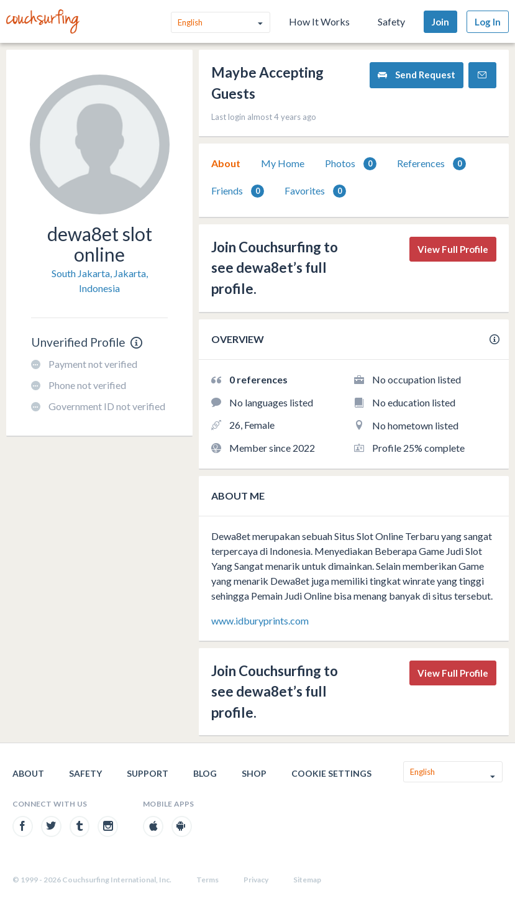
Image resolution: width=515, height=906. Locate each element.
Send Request (416, 75)
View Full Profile (452, 249)
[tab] (225, 163)
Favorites (315, 191)
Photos (350, 163)
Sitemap (307, 879)
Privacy (256, 879)
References (431, 163)
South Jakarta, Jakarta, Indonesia (100, 280)
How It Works (319, 21)
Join (440, 21)
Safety (391, 21)
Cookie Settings (331, 773)
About (225, 163)
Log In (488, 21)
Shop (254, 773)
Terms (207, 879)
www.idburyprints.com (260, 620)
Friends (237, 191)
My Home (282, 163)
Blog (205, 773)
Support (147, 773)
